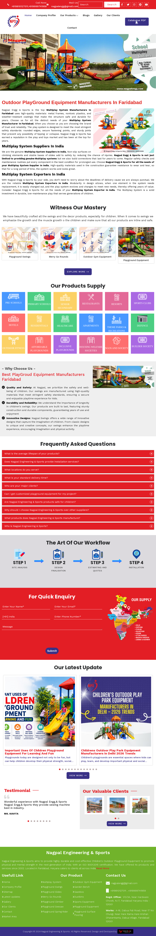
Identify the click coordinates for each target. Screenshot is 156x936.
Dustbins (78, 896)
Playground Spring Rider (54, 911)
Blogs (86, 15)
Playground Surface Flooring (84, 913)
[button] (59, 769)
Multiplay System (51, 882)
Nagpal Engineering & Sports (78, 852)
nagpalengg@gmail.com (64, 6)
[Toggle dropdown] (77, 15)
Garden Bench (81, 887)
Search (112, 4)
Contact (72, 27)
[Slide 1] (69, 86)
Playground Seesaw (52, 906)
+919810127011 (20, 6)
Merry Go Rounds (58, 256)
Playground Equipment (136, 260)
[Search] (90, 4)
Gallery (98, 15)
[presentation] (20, 638)
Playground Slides (51, 892)
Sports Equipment (83, 901)
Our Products (69, 15)
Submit (52, 650)
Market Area (9, 916)
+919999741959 (38, 6)
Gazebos (78, 892)
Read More (102, 868)
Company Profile (46, 15)
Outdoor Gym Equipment (97, 256)
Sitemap (7, 892)
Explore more (78, 271)
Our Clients (113, 15)
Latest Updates (11, 896)
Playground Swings (19, 256)
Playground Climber (52, 901)
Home (28, 15)
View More (78, 775)
